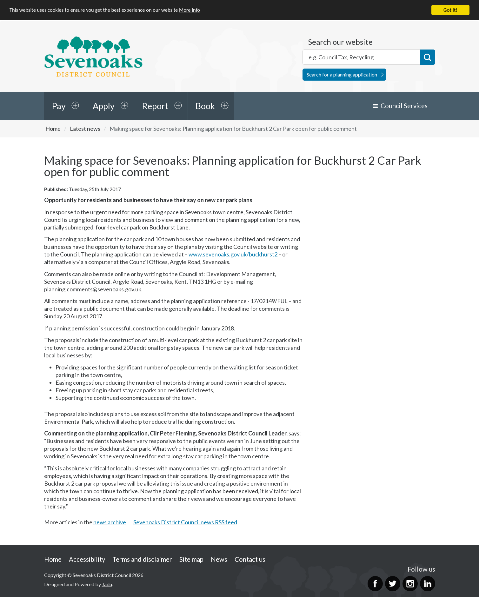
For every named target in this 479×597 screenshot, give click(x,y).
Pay (59, 106)
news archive (109, 522)
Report (155, 106)
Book (205, 106)
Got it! (450, 10)
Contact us (250, 559)
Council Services (404, 105)
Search (427, 57)
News (219, 559)
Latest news (85, 128)
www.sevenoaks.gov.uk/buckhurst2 (233, 254)
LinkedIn (427, 583)
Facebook (375, 583)
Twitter (392, 583)
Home (53, 128)
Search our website (340, 42)
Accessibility (87, 559)
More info (195, 10)
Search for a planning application (342, 74)
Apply (104, 106)
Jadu (107, 584)
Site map (191, 559)
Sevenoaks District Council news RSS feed (185, 522)
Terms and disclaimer (142, 559)
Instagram (410, 583)
